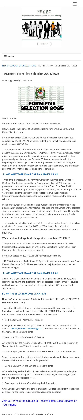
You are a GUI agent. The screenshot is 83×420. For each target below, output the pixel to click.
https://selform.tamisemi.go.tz (26, 328)
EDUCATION (16, 65)
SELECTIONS (29, 65)
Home (5, 65)
